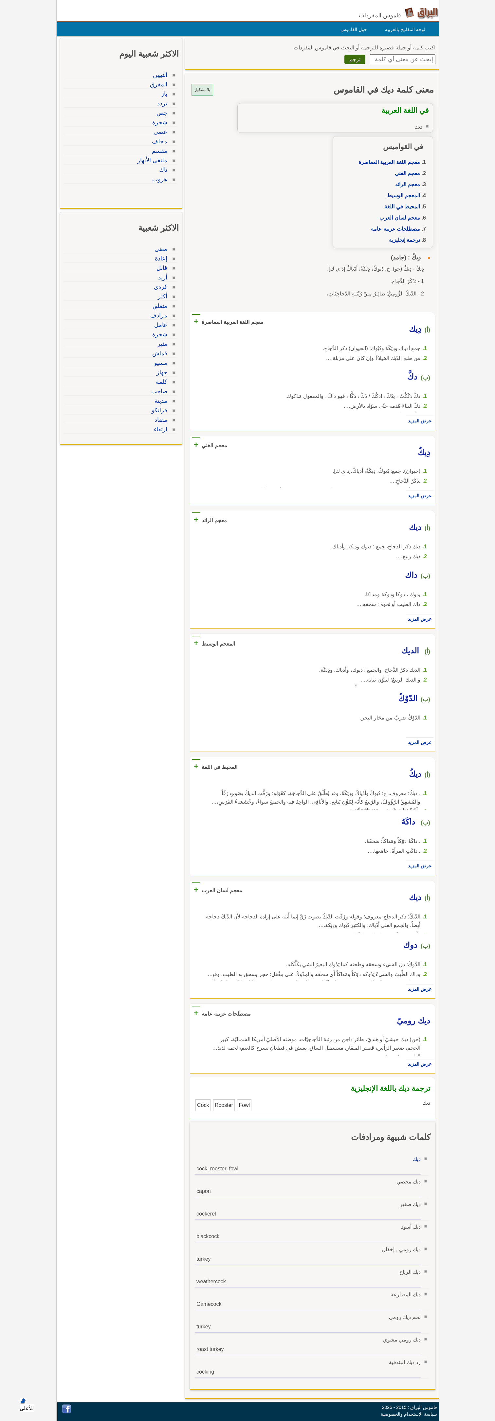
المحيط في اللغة (400, 206)
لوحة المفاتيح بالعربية (403, 29)
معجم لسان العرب (398, 218)
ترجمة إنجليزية (402, 240)
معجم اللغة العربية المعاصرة (387, 162)
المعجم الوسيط (401, 195)
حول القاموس (352, 29)
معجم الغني (405, 173)
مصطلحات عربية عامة (393, 229)
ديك (415, 1159)
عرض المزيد (418, 420)
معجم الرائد (406, 184)
